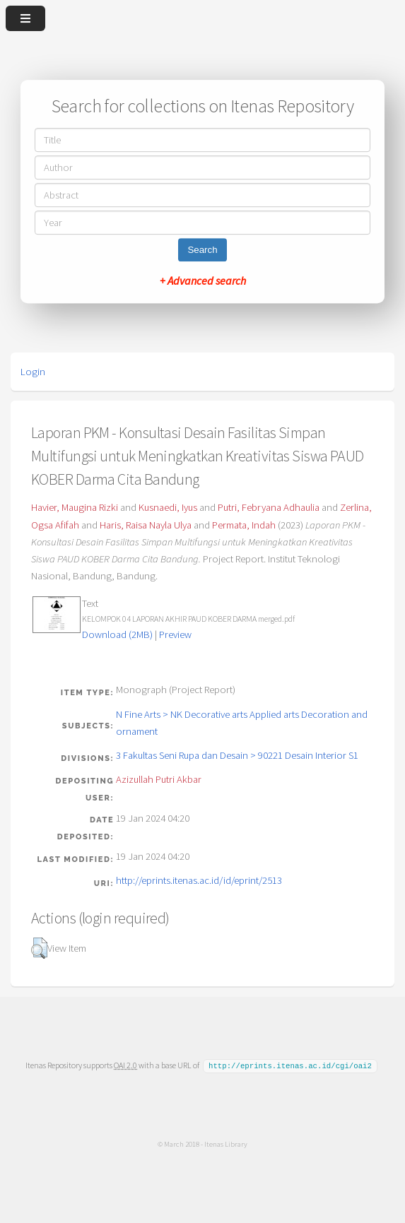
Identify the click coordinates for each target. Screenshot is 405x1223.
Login (32, 371)
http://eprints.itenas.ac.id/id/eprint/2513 (199, 880)
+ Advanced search (203, 280)
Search (202, 249)
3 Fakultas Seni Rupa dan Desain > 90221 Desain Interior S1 (237, 755)
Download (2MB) (117, 634)
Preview (175, 634)
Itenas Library (225, 1143)
